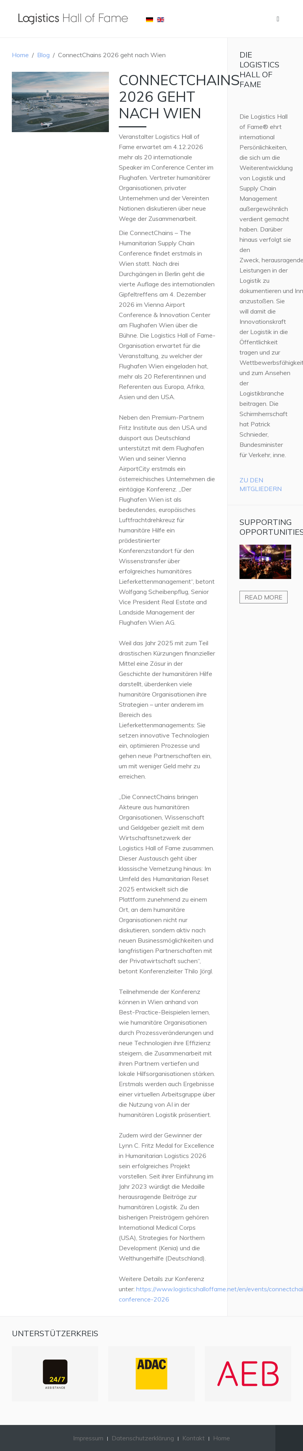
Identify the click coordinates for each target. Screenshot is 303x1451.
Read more (263, 597)
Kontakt (193, 1438)
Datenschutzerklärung (143, 1438)
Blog (43, 55)
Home (20, 55)
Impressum (88, 1438)
